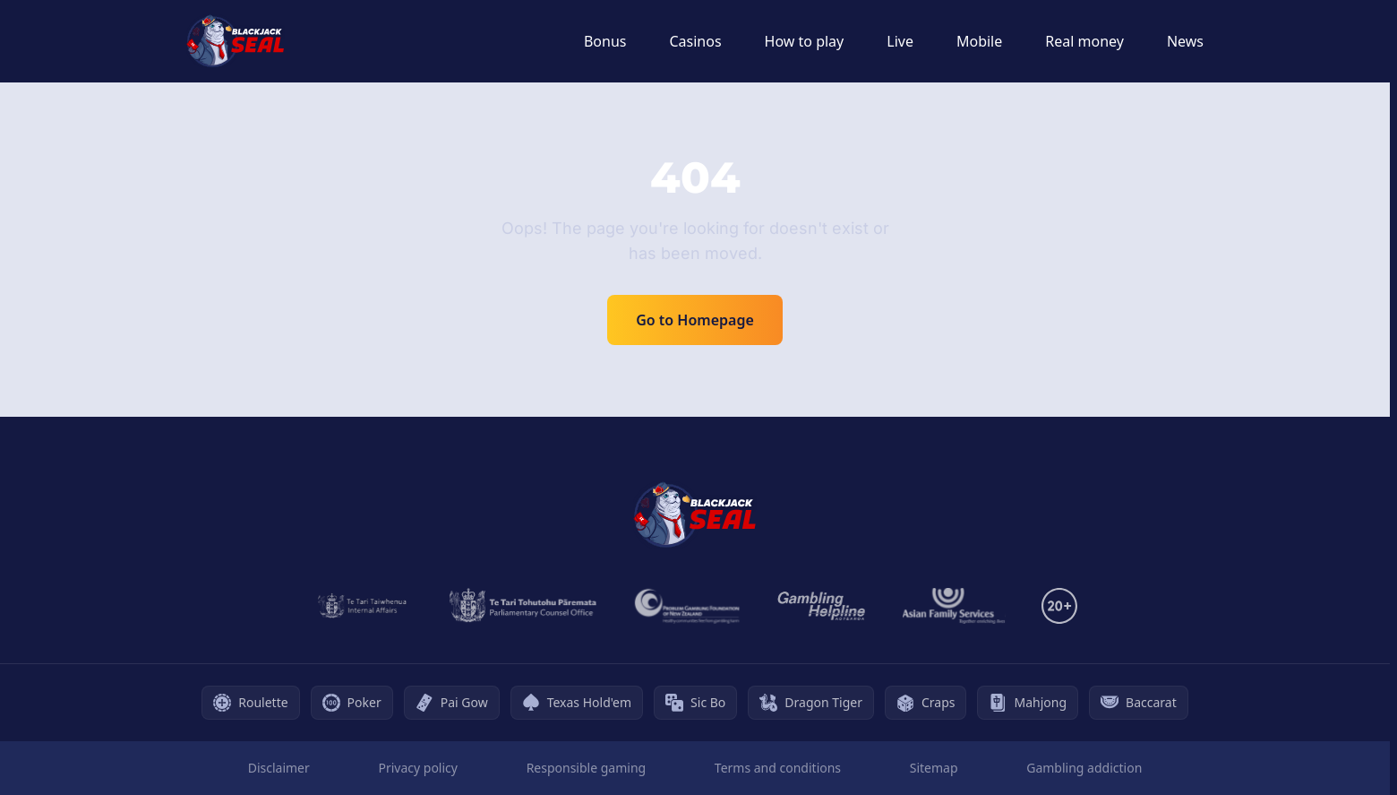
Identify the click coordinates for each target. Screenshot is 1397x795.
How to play (804, 41)
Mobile (979, 41)
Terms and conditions (778, 767)
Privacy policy (418, 767)
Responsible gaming (587, 767)
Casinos (695, 41)
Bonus (605, 41)
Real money (1084, 41)
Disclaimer (279, 767)
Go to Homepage (695, 320)
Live (900, 41)
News (1185, 41)
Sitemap (934, 767)
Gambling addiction (1084, 767)
